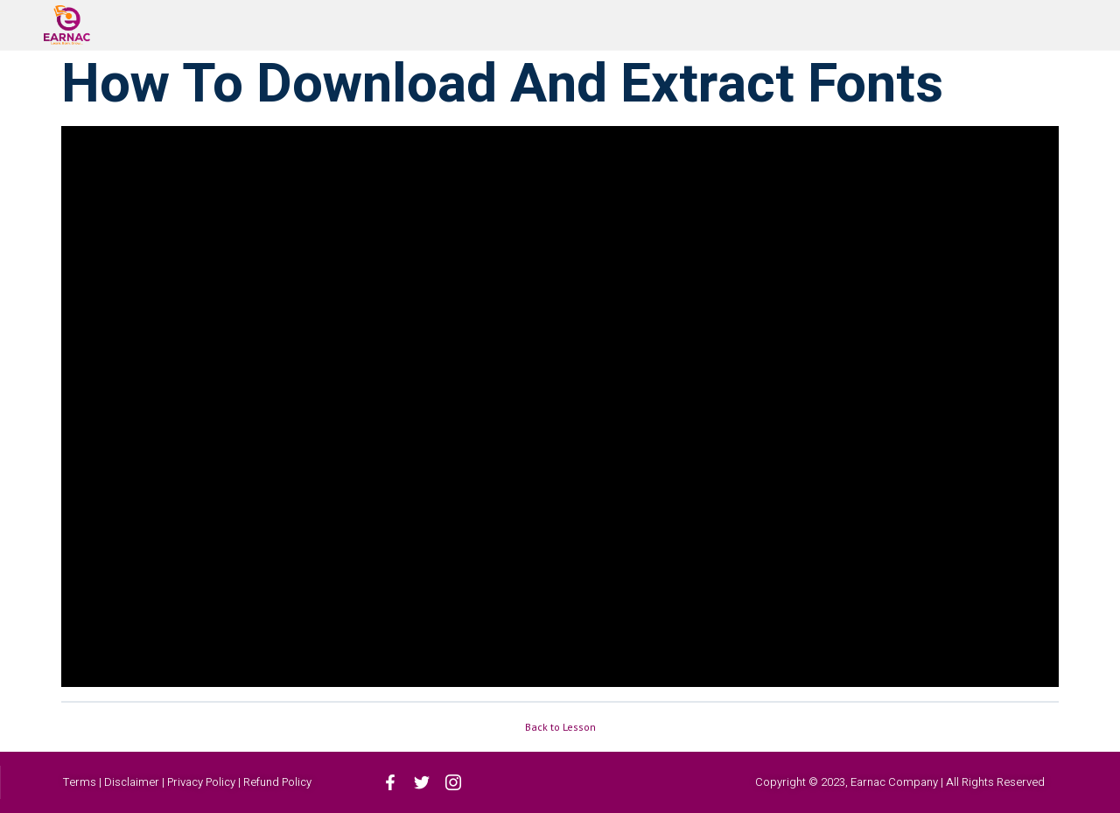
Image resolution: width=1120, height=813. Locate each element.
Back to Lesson (560, 726)
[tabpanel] (560, 406)
